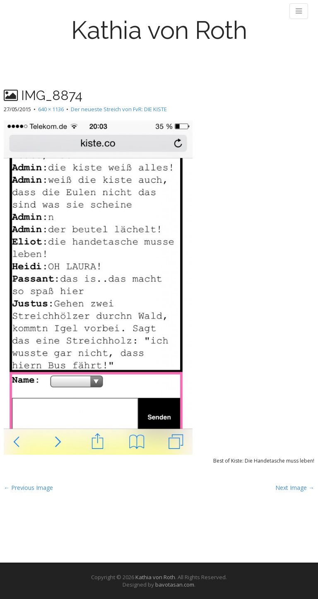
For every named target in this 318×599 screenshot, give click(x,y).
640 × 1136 (51, 109)
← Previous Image (28, 488)
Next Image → (294, 488)
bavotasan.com (174, 584)
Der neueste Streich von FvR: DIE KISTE (119, 109)
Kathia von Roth (159, 30)
